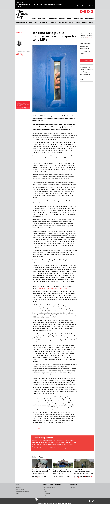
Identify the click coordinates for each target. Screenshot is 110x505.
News (34, 18)
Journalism (52, 22)
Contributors (78, 18)
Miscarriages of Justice (66, 22)
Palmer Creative (67, 503)
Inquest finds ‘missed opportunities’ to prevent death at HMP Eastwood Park (83, 471)
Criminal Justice (21, 22)
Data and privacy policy (22, 491)
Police (78, 22)
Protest (91, 22)
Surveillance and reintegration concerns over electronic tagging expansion (42, 471)
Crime (34, 477)
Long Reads (52, 18)
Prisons (84, 22)
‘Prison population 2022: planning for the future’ (53, 288)
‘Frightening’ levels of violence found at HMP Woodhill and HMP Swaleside (63, 471)
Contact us (19, 487)
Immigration (43, 22)
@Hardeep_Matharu (38, 428)
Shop (69, 18)
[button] (92, 11)
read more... (89, 37)
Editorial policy (20, 489)
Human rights (33, 22)
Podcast (62, 18)
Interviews (42, 18)
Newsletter (89, 18)
